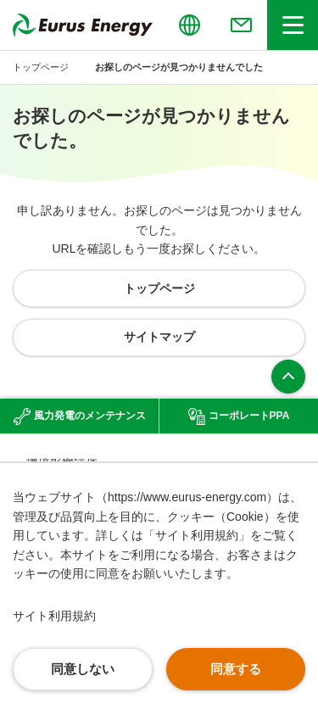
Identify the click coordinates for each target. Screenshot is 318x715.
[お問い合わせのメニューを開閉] (241, 25)
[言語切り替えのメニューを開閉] (189, 25)
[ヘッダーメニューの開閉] (292, 25)
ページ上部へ (288, 377)
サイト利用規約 (54, 616)
